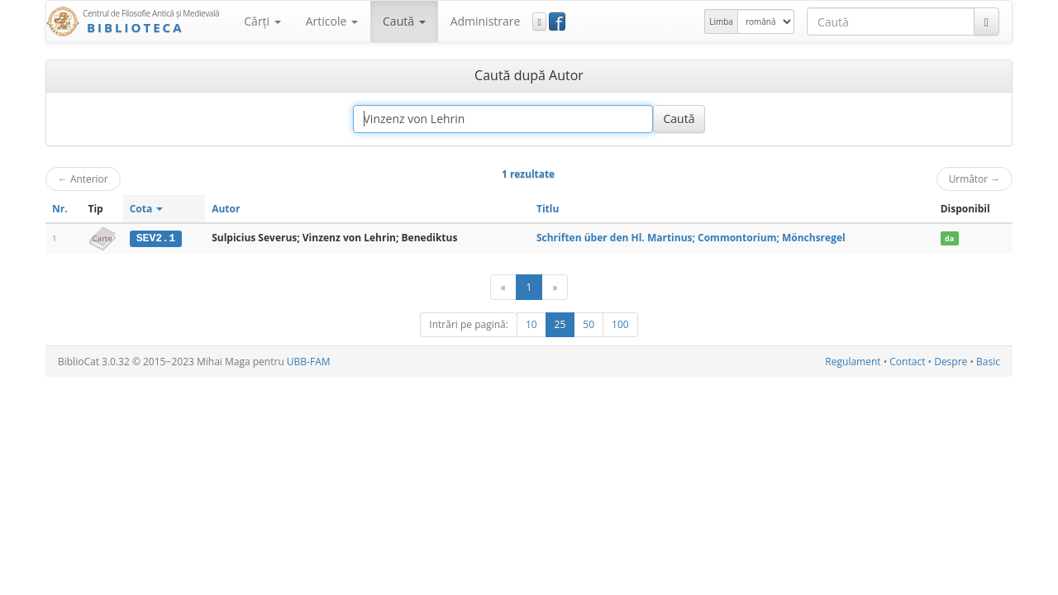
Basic (988, 362)
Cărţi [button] (262, 21)
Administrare (485, 21)
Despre (950, 362)
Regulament (852, 362)
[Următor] (554, 287)
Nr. (60, 209)
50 (588, 324)
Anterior (83, 178)
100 (620, 324)
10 (531, 324)
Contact (907, 362)
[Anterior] (503, 287)
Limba (721, 21)
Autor (226, 209)
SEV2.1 (155, 238)
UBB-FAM (309, 362)
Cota (147, 209)
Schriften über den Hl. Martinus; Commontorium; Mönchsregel (691, 238)
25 (560, 324)
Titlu (547, 209)
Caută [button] (404, 21)
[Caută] (986, 21)
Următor (974, 178)
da (949, 238)
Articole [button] (332, 21)
